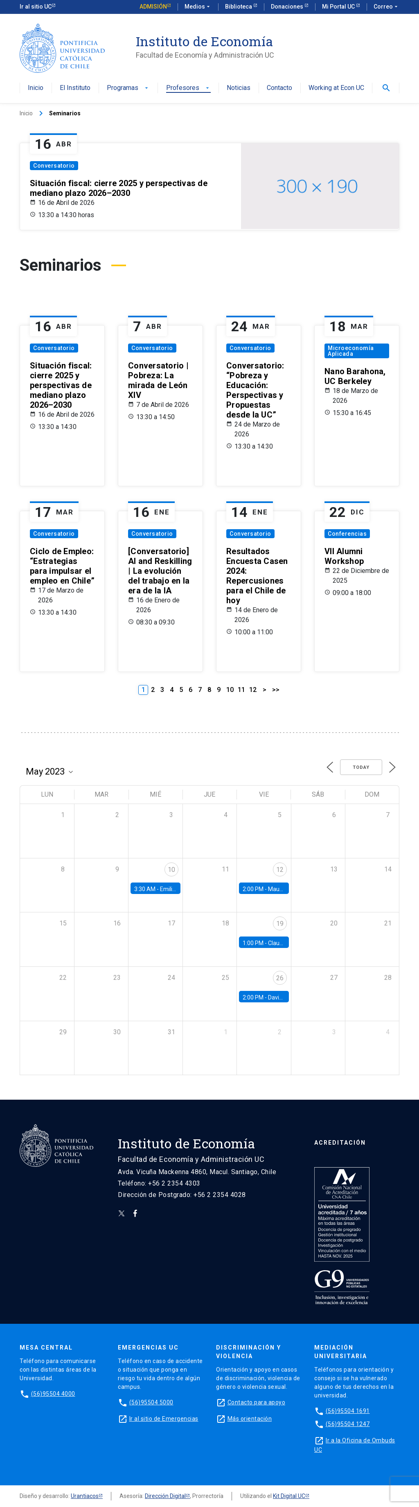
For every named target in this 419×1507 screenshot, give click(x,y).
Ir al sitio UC (36, 6)
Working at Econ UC (336, 88)
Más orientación (250, 1418)
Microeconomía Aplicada (351, 351)
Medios (198, 7)
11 (241, 690)
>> (275, 690)
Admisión (153, 6)
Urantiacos (85, 1496)
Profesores (188, 88)
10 (230, 690)
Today (361, 767)
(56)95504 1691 (348, 1411)
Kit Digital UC (289, 1496)
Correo (386, 7)
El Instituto (75, 88)
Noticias (238, 88)
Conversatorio (54, 165)
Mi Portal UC (339, 6)
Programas (128, 88)
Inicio (35, 88)
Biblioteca (239, 6)
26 (280, 978)
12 (253, 690)
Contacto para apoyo (257, 1402)
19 (280, 924)
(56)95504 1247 (348, 1424)
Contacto (279, 88)
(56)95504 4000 (53, 1393)
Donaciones (287, 6)
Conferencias (347, 533)
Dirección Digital (165, 1496)
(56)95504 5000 (151, 1402)
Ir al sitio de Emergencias (163, 1418)
